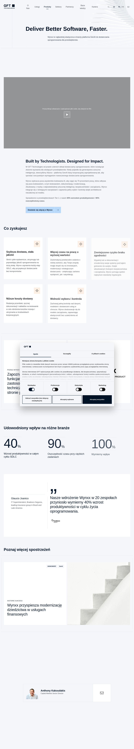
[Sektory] (58, 7)
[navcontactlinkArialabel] (128, 7)
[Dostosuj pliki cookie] (67, 115)
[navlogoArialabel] (9, 6)
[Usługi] (37, 7)
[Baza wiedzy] (83, 7)
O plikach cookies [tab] (98, 354)
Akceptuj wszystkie (97, 399)
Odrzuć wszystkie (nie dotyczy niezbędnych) (36, 399)
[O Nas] (27, 7)
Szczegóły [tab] (67, 354)
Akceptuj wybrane (67, 399)
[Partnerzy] (70, 7)
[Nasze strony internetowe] (114, 7)
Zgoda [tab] (35, 354)
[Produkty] (47, 7)
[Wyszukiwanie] (108, 7)
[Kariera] (95, 7)
